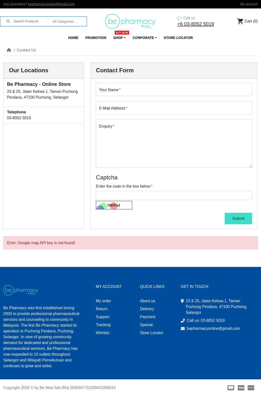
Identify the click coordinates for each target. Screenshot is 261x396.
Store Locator (151, 333)
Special (146, 325)
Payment (147, 317)
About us (147, 301)
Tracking (103, 325)
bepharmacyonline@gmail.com (51, 4)
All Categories (62, 21)
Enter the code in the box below (123, 186)
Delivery (147, 309)
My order (103, 301)
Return (101, 309)
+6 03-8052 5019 (195, 24)
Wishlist (102, 333)
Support (102, 317)
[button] (119, 38)
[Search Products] (30, 21)
